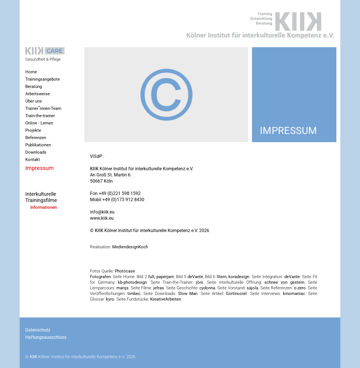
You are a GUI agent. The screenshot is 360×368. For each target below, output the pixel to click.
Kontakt (32, 159)
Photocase (124, 271)
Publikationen (38, 145)
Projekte (33, 130)
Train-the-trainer (40, 115)
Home (31, 72)
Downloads (35, 152)
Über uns (33, 101)
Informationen (43, 207)
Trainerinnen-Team (43, 108)
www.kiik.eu (102, 218)
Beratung (33, 86)
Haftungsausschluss (45, 337)
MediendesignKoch (130, 246)
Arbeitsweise (37, 94)
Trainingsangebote (42, 79)
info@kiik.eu (102, 212)
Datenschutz (37, 330)
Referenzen (35, 137)
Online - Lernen (39, 123)
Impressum (39, 168)
